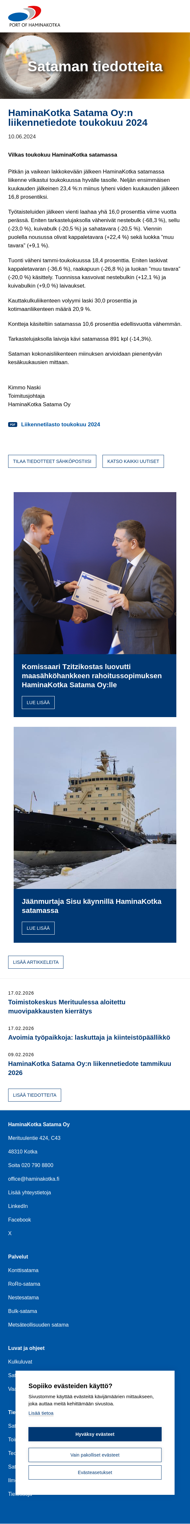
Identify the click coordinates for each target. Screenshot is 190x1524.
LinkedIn (18, 1206)
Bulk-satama (22, 1311)
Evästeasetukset (95, 1472)
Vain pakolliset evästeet (95, 1455)
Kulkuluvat (20, 1362)
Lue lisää (38, 702)
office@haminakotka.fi (33, 1179)
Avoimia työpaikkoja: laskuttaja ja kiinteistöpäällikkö (89, 1037)
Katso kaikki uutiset (133, 461)
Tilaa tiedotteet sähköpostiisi (52, 461)
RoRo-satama (24, 1284)
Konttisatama (23, 1270)
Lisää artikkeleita (36, 962)
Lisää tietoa (41, 1413)
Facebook (19, 1220)
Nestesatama (23, 1297)
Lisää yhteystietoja (29, 1192)
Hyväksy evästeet (95, 1434)
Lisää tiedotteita (34, 1095)
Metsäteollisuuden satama (38, 1325)
